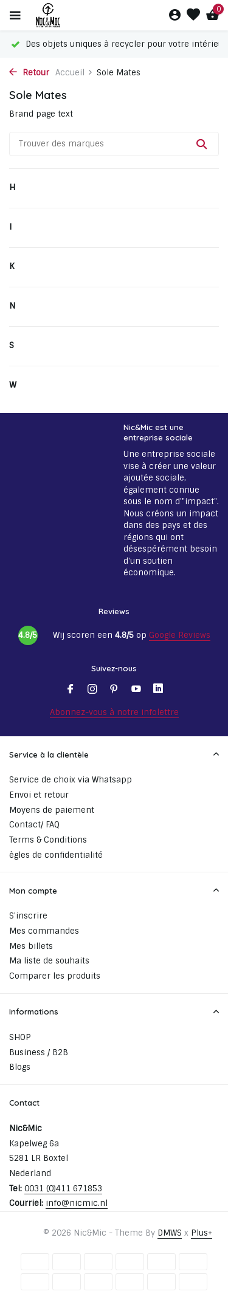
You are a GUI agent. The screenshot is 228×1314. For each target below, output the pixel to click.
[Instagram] (92, 690)
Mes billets (31, 946)
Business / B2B (38, 1052)
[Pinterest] (114, 690)
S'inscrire (28, 916)
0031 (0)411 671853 (63, 1188)
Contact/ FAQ (34, 825)
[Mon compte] (175, 15)
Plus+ (201, 1233)
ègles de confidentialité (56, 855)
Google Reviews (179, 635)
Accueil (74, 72)
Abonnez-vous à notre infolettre (114, 712)
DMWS (169, 1233)
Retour (29, 72)
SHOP (20, 1037)
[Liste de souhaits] (193, 15)
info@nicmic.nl (77, 1203)
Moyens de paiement (51, 810)
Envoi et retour (39, 795)
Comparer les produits (54, 976)
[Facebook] (70, 690)
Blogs (19, 1067)
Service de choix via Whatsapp (70, 780)
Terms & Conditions (48, 840)
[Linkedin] (158, 690)
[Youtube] (136, 690)
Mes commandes (44, 931)
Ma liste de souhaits (49, 961)
